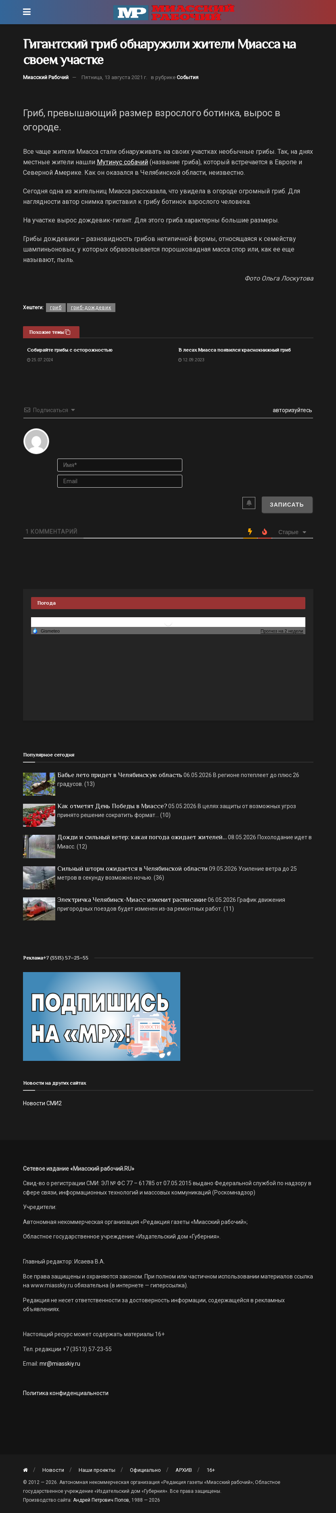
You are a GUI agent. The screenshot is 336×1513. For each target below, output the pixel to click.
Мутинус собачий (122, 162)
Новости (53, 1470)
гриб (56, 307)
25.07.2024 (40, 360)
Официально (145, 1470)
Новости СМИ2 (42, 1103)
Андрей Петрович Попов (101, 1500)
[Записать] (287, 505)
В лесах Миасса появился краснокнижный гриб (234, 350)
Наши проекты (97, 1470)
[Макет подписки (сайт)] (101, 1015)
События (187, 77)
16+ (211, 1470)
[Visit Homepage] (173, 12)
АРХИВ (183, 1470)
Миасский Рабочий (46, 77)
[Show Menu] (27, 12)
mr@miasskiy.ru (59, 1363)
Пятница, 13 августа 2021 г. (114, 77)
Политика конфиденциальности (66, 1393)
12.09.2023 (191, 360)
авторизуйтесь (291, 410)
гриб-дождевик (91, 307)
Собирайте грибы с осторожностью (70, 350)
